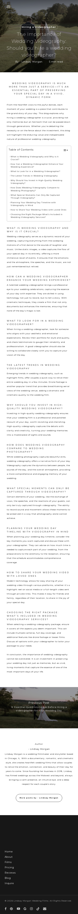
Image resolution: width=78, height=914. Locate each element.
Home (9, 851)
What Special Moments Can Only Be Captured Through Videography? (35, 196)
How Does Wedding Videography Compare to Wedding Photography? (35, 189)
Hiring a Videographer (39, 27)
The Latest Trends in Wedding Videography (34, 176)
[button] (8, 6)
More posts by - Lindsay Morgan (39, 798)
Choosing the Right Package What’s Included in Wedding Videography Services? (37, 215)
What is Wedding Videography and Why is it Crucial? (35, 158)
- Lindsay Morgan (31, 61)
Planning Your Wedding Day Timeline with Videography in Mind (33, 204)
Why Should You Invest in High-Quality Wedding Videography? (36, 181)
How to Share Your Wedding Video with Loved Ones (38, 210)
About (9, 856)
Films (8, 862)
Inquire (9, 883)
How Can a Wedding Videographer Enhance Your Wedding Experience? (37, 165)
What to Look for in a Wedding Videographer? (35, 171)
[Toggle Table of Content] (64, 150)
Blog (8, 878)
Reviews (10, 872)
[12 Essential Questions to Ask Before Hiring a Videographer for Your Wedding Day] (39, 707)
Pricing (9, 867)
